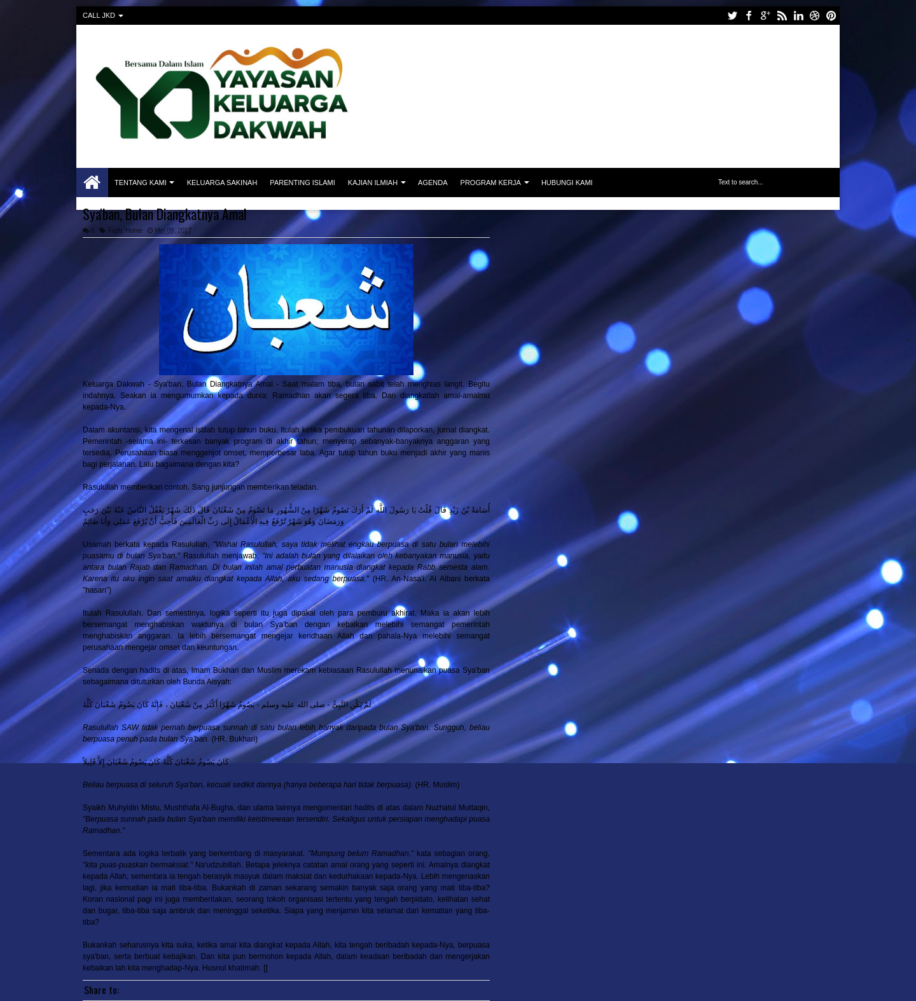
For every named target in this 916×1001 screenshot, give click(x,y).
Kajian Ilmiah (373, 182)
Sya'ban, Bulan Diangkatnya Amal (165, 214)
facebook (748, 15)
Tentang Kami (140, 182)
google (765, 15)
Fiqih (115, 230)
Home (92, 182)
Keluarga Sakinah (222, 182)
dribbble (815, 15)
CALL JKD (99, 15)
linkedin (798, 15)
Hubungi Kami (567, 182)
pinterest (831, 15)
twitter (732, 15)
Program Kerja (491, 182)
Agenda (432, 182)
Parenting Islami (302, 182)
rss (782, 15)
